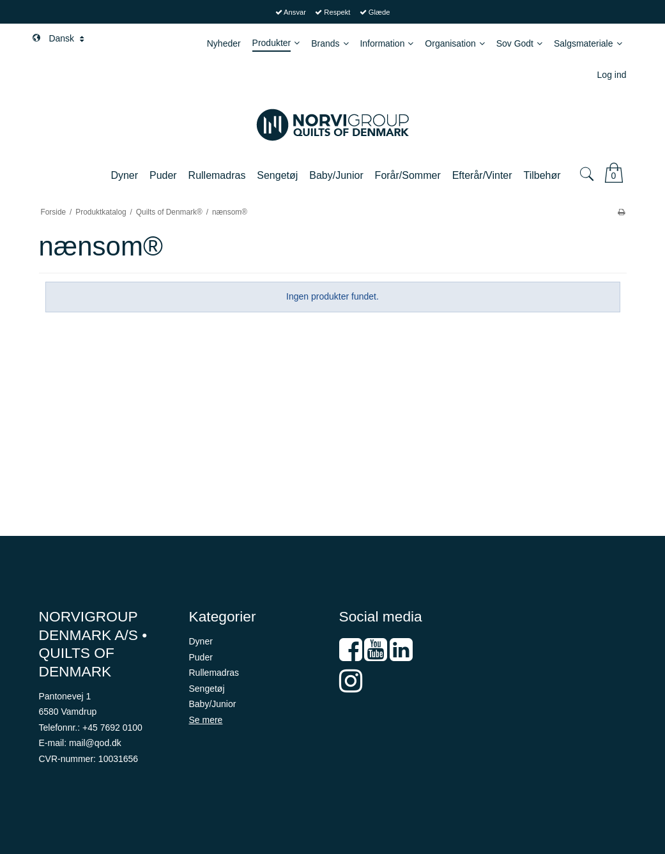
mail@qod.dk (95, 743)
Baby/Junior (212, 704)
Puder (201, 657)
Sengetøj (207, 688)
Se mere (206, 720)
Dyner (201, 641)
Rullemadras (214, 672)
